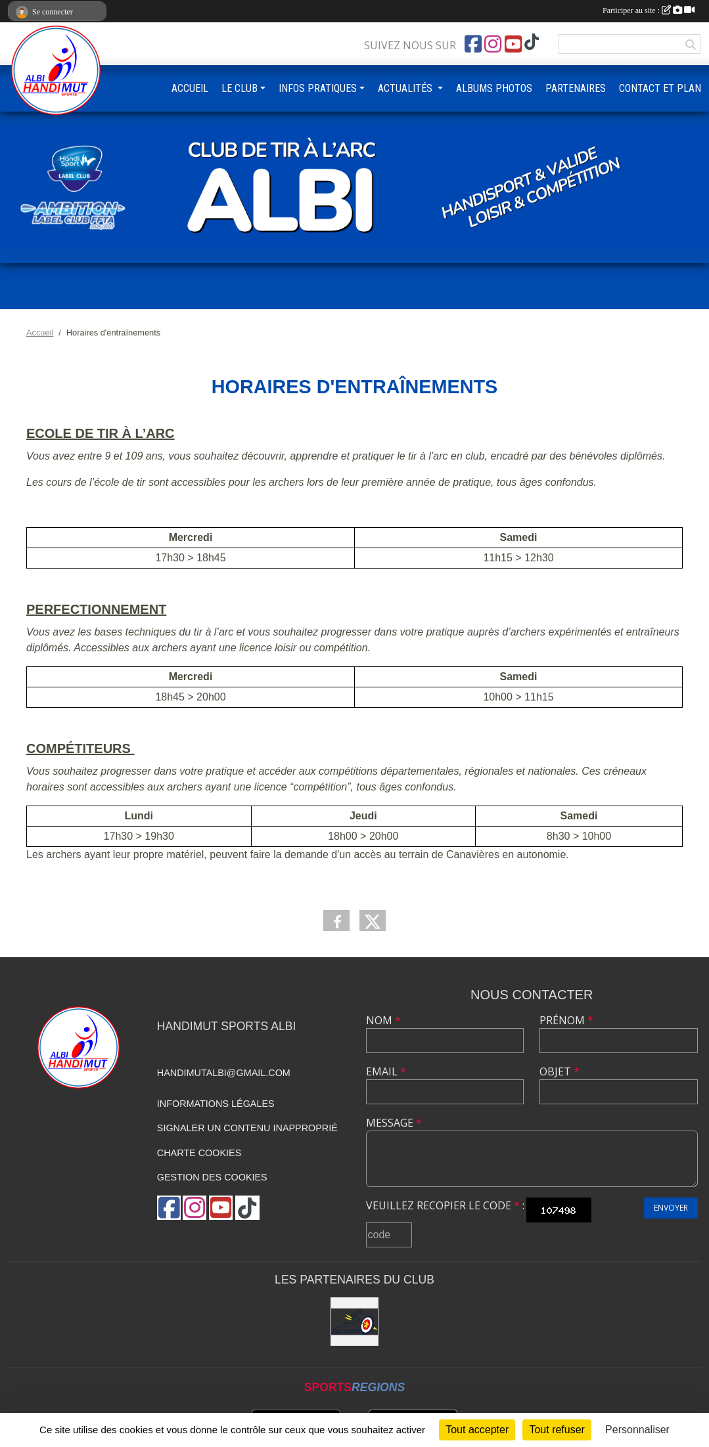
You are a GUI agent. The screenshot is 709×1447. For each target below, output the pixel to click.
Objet (559, 1071)
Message (394, 1122)
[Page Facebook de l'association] (473, 44)
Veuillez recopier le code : (445, 1205)
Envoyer (671, 1207)
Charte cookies (199, 1153)
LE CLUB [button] (239, 88)
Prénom (566, 1020)
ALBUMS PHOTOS (494, 88)
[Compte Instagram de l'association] (492, 44)
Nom (383, 1020)
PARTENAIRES (575, 88)
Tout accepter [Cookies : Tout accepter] (477, 1429)
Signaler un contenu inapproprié (247, 1128)
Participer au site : (649, 10)
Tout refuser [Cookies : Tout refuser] (556, 1429)
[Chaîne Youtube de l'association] (513, 44)
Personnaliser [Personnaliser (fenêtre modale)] (637, 1429)
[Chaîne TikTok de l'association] (531, 42)
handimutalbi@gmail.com (223, 1073)
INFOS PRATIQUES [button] (318, 88)
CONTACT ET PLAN (660, 88)
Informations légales (216, 1103)
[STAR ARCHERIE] (355, 1321)
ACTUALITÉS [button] (406, 88)
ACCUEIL (190, 88)
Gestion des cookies (212, 1177)
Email (386, 1071)
